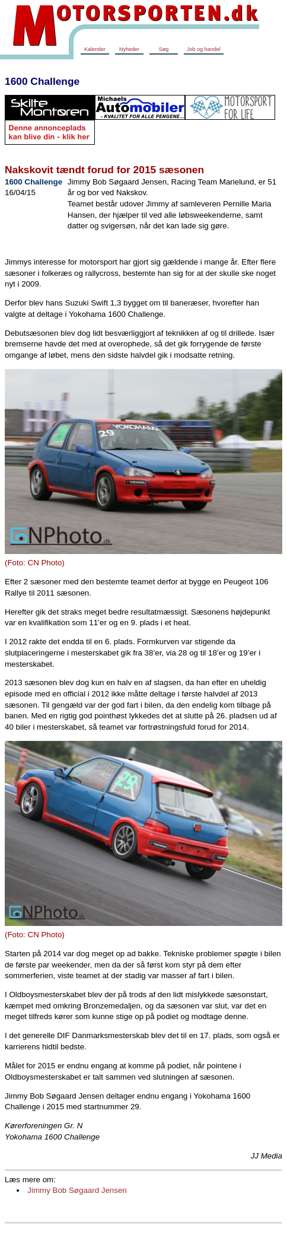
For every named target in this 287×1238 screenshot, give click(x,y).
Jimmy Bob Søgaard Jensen (76, 1190)
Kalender (95, 49)
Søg (164, 49)
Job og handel (204, 49)
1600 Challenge (42, 81)
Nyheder (129, 49)
